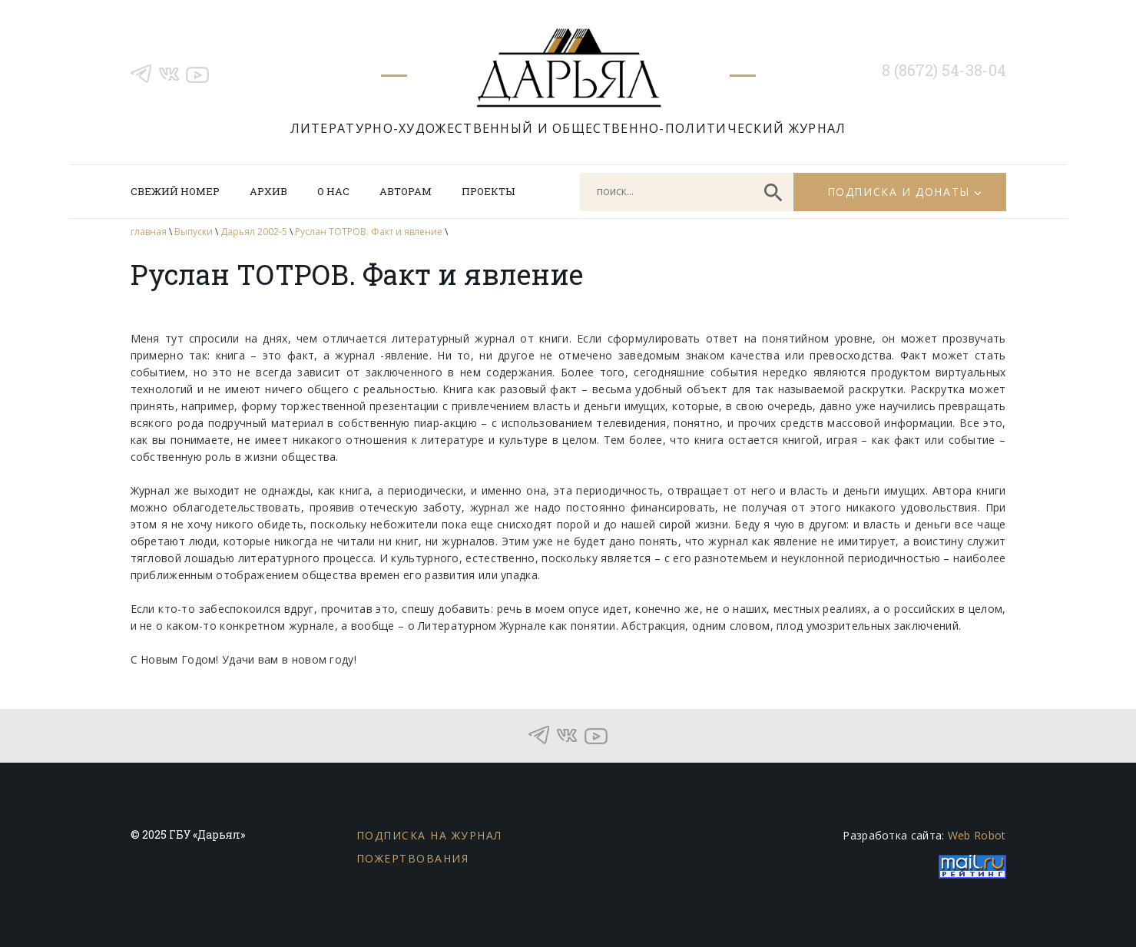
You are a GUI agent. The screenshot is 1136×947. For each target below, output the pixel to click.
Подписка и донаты (898, 191)
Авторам (405, 191)
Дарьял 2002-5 (253, 231)
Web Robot (977, 835)
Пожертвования (412, 858)
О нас (333, 191)
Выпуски (193, 231)
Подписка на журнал (429, 835)
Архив (268, 191)
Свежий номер (175, 191)
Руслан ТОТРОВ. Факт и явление (368, 231)
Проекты (488, 191)
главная (149, 231)
